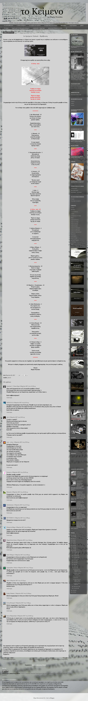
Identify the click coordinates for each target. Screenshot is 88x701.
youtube (72, 103)
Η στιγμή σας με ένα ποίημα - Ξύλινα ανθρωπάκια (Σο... (77, 580)
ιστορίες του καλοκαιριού (75, 227)
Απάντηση (9, 397)
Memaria (9, 492)
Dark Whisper (10, 554)
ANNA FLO (10, 402)
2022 (73, 541)
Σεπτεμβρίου (75, 557)
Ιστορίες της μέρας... (80, 521)
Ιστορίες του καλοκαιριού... (79, 472)
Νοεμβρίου (75, 553)
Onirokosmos (10, 505)
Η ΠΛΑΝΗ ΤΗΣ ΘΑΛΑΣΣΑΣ (80, 481)
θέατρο (72, 217)
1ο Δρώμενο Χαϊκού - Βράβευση (77, 584)
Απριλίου (75, 566)
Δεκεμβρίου (75, 552)
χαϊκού (81, 25)
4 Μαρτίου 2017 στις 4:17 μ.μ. (22, 505)
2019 (73, 547)
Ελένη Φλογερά (11, 603)
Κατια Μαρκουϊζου (12, 616)
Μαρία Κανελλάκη (11, 540)
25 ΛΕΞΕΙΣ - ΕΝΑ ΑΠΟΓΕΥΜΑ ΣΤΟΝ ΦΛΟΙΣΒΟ (80, 502)
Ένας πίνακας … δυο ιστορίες (76, 192)
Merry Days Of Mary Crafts (76, 94)
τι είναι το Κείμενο (21, 25)
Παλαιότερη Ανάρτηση (60, 659)
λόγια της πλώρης (74, 237)
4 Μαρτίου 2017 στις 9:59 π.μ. (21, 442)
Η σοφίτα (72, 198)
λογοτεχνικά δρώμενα (75, 240)
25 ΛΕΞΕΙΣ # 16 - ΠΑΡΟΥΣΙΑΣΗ (80, 492)
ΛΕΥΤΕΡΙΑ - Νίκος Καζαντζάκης (76, 574)
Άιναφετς (9, 472)
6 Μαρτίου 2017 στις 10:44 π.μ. (25, 616)
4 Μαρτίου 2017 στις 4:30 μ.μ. (22, 518)
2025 (73, 536)
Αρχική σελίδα (34, 659)
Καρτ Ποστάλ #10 (76, 575)
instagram (72, 101)
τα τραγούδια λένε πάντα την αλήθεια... (78, 87)
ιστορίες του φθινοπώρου (75, 229)
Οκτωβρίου (75, 555)
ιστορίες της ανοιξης (74, 221)
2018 (73, 548)
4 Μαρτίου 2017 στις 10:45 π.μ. (20, 472)
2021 (73, 543)
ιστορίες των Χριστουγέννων (76, 231)
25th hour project (74, 188)
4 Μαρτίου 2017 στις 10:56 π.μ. (20, 492)
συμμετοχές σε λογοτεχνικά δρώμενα (20, 28)
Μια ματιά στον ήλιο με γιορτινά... (77, 85)
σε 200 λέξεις (73, 242)
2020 (73, 545)
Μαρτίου (75, 567)
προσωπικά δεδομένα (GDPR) (55, 28)
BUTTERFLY (10, 518)
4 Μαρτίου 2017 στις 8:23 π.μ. (21, 402)
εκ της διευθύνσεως (8, 25)
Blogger (52, 698)
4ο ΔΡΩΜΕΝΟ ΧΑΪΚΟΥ (81, 512)
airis (8, 417)
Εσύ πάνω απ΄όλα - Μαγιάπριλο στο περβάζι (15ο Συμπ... (77, 570)
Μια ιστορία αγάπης (74, 190)
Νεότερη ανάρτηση (9, 659)
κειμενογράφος (73, 25)
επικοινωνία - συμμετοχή (38, 28)
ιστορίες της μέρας (74, 225)
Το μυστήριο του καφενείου (76, 200)
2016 (73, 590)
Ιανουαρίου (75, 588)
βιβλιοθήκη (63, 25)
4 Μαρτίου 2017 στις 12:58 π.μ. (28, 386)
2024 (73, 538)
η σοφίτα (72, 213)
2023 (73, 540)
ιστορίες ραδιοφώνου (75, 219)
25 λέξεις (6, 28)
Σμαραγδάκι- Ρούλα (12, 567)
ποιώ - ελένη (10, 442)
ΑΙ (66, 28)
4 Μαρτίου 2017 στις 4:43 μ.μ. (23, 527)
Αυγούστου (75, 559)
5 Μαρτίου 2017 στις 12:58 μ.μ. (23, 593)
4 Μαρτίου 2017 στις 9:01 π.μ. (17, 417)
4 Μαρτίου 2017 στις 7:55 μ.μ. (25, 567)
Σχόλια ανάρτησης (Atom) (39, 665)
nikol (8, 580)
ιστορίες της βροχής (74, 223)
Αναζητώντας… (76, 577)
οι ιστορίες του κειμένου (35, 25)
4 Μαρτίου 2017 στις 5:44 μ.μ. (25, 540)
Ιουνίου (74, 562)
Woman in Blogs (11, 527)
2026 (73, 535)
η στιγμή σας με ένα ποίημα (50, 25)
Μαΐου (74, 564)
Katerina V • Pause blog (13, 386)
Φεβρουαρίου (76, 586)
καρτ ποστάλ (73, 233)
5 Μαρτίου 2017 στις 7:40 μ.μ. (23, 603)
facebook (72, 105)
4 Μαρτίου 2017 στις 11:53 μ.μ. (18, 580)
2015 (73, 592)
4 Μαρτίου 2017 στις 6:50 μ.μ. (22, 554)
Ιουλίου (74, 560)
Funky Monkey (11, 593)
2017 (73, 550)
